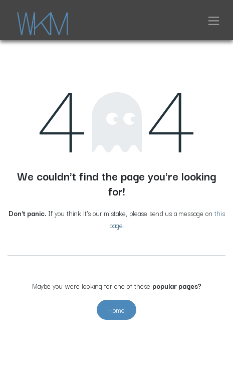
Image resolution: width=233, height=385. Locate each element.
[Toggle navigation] (213, 20)
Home (116, 309)
